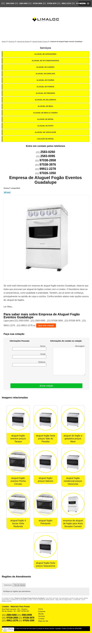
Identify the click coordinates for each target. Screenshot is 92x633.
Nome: (29, 347)
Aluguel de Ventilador (45, 132)
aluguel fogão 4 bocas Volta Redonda (18, 523)
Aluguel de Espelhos (46, 74)
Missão (41, 614)
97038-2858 (37, 3)
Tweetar (7, 192)
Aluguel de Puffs (45, 126)
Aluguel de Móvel (45, 119)
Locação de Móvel (45, 139)
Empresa (41, 611)
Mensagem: (69, 360)
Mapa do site (43, 621)
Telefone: (29, 363)
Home (40, 609)
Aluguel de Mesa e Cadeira (45, 113)
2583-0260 (10, 3)
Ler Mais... (9, 307)
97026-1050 (80, 3)
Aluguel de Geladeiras (45, 100)
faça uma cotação (46, 325)
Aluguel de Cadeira (45, 67)
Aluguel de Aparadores (45, 54)
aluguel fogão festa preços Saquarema (45, 564)
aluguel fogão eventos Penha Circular (18, 481)
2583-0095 (23, 3)
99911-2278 (66, 3)
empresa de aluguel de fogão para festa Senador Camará (73, 523)
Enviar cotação (46, 386)
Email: (29, 355)
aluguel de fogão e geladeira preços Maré (73, 438)
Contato (41, 619)
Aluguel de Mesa (46, 106)
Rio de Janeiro (20, 585)
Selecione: (8, 585)
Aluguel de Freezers (45, 93)
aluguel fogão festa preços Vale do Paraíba (45, 438)
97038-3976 (51, 3)
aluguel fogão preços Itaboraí (45, 479)
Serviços (45, 47)
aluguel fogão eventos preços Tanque (18, 438)
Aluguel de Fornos (46, 87)
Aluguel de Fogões (46, 80)
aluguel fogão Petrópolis (45, 522)
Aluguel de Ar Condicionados (45, 61)
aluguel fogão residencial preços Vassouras (73, 481)
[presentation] (26, 374)
